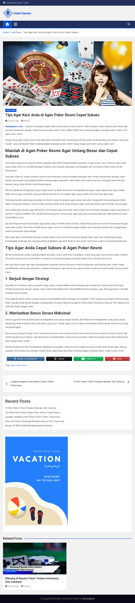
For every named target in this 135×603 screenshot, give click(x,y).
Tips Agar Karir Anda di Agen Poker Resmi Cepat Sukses (32, 412)
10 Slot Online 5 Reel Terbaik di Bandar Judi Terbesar (99, 381)
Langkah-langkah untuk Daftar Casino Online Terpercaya (32, 383)
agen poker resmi (19, 365)
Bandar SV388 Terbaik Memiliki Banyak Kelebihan (29, 425)
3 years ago (12, 121)
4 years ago (12, 586)
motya (25, 121)
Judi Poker (11, 110)
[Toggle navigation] (16, 24)
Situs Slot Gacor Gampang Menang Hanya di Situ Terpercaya (34, 421)
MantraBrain (88, 598)
